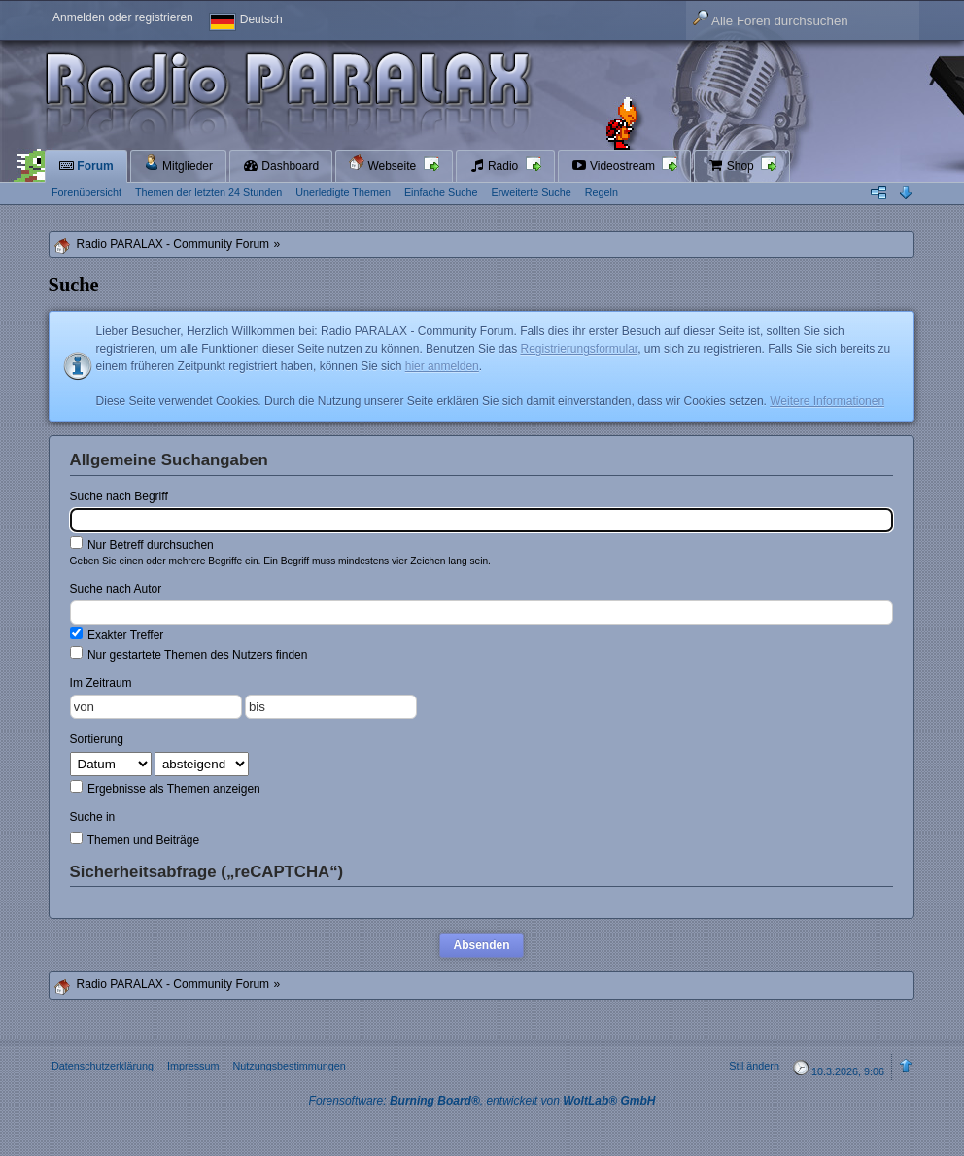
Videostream (615, 166)
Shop (732, 166)
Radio (495, 166)
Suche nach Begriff (119, 496)
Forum (86, 166)
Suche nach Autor (116, 588)
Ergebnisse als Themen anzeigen (165, 788)
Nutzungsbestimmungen (288, 1065)
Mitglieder (178, 163)
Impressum (193, 1065)
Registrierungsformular (578, 349)
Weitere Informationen (827, 401)
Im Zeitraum (101, 683)
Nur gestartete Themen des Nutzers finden (189, 654)
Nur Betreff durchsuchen (142, 544)
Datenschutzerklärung (103, 1065)
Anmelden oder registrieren (122, 17)
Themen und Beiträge (135, 839)
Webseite (384, 163)
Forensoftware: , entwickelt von (482, 1100)
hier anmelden (442, 366)
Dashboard (281, 166)
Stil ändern (754, 1065)
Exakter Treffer (117, 634)
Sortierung (96, 739)
